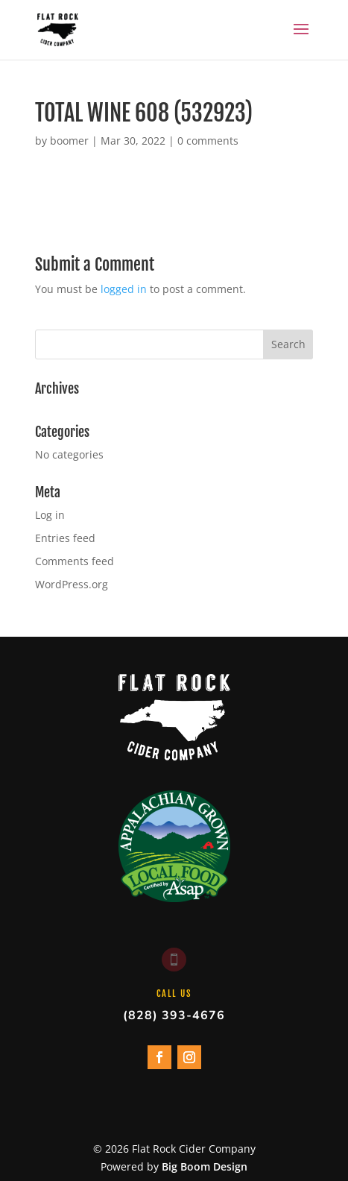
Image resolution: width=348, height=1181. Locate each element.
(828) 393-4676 (174, 1015)
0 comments (207, 140)
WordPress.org (71, 584)
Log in (50, 515)
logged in (124, 289)
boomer (69, 140)
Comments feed (74, 561)
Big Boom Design (204, 1166)
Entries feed (65, 538)
